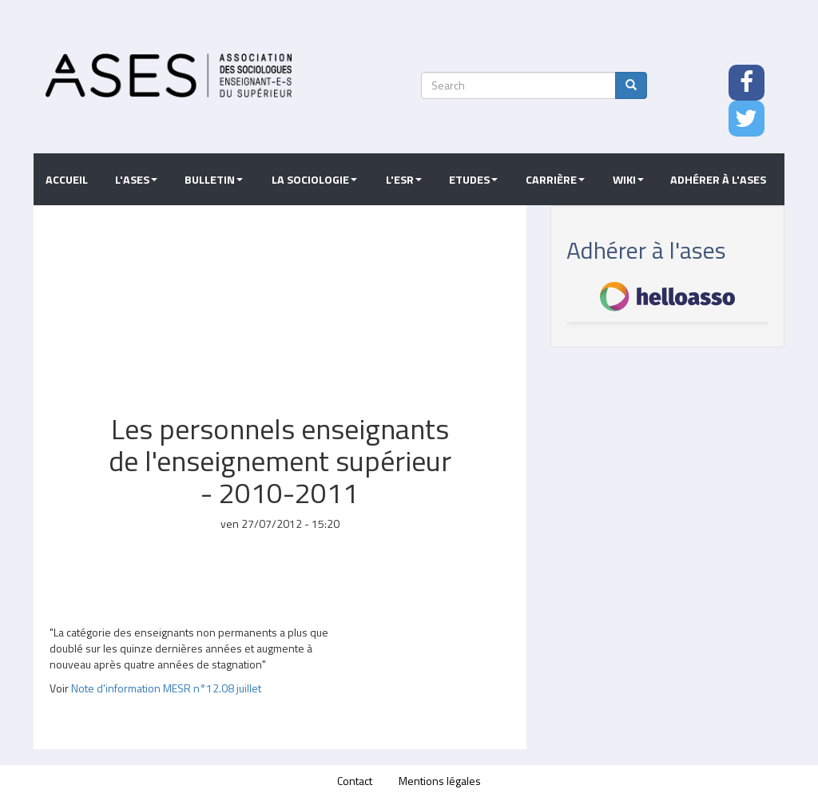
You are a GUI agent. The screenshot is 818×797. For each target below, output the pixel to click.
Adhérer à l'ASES (718, 179)
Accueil (67, 179)
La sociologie (314, 179)
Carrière (555, 179)
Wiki (628, 179)
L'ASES (136, 179)
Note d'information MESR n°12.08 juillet (166, 688)
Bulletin (214, 179)
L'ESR (404, 179)
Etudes (473, 179)
